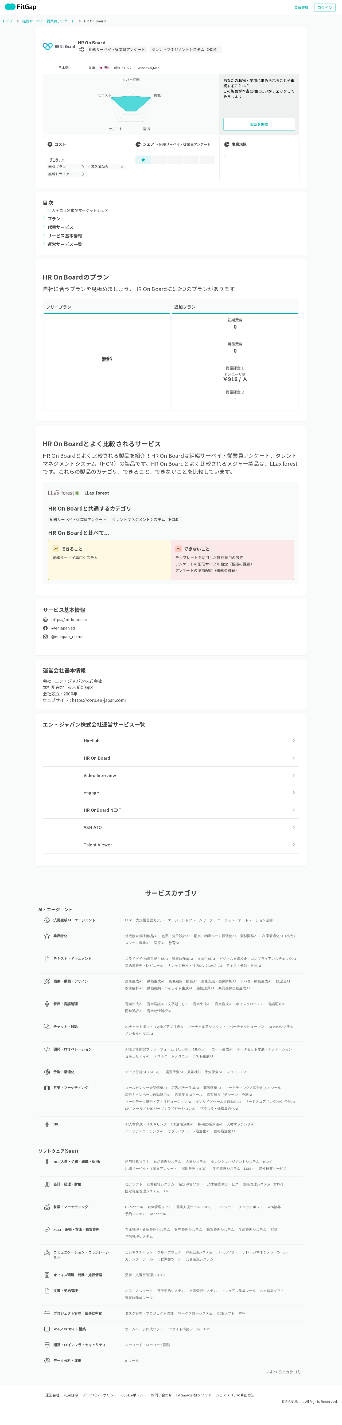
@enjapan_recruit (67, 636)
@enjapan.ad (63, 628)
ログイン (324, 7)
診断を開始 (259, 124)
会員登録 (301, 7)
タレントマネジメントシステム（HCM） (185, 49)
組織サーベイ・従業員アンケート (117, 49)
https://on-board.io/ (69, 619)
